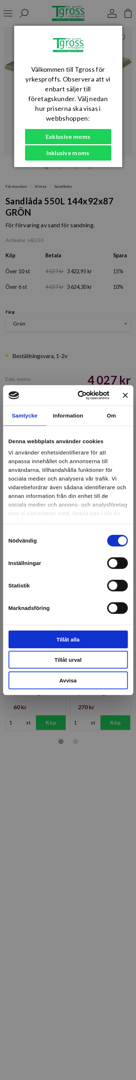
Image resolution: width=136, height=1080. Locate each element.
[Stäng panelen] (125, 395)
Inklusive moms (67, 152)
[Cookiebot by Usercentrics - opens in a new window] (81, 395)
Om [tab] (111, 415)
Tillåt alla (68, 639)
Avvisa (68, 680)
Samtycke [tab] (24, 415)
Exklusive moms (68, 136)
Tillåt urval (68, 660)
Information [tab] (68, 415)
